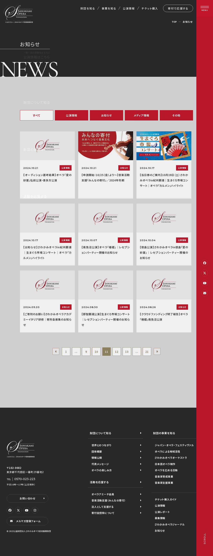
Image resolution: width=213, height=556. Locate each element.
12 (116, 352)
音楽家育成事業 (164, 476)
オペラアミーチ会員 (103, 494)
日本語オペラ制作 (165, 464)
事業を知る (109, 8)
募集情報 (160, 518)
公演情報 (129, 8)
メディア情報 (141, 115)
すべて (36, 115)
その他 (176, 115)
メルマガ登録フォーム (28, 521)
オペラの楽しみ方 (102, 470)
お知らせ (106, 115)
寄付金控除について (103, 513)
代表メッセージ (100, 464)
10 (96, 352)
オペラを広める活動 (166, 470)
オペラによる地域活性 (167, 451)
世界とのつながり (101, 445)
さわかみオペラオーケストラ (171, 457)
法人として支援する (103, 506)
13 (126, 352)
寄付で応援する (178, 8)
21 (147, 352)
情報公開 (97, 457)
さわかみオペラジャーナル (170, 524)
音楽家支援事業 (164, 482)
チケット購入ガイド (166, 499)
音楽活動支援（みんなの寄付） (109, 500)
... (76, 352)
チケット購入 (150, 8)
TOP (174, 21)
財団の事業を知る (164, 433)
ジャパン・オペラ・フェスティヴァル (174, 445)
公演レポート (162, 512)
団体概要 (97, 451)
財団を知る (87, 8)
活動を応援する (99, 482)
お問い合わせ (27, 498)
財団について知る (100, 433)
